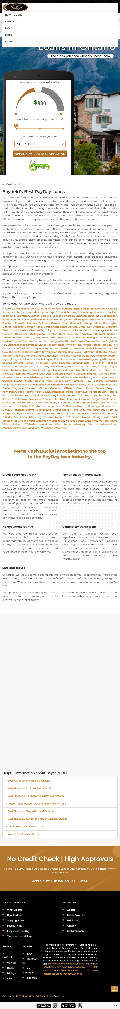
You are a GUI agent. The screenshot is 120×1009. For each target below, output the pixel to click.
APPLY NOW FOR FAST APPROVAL (40, 153)
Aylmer (45, 312)
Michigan (12, 973)
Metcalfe (69, 373)
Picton (6, 395)
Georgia (11, 962)
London (78, 366)
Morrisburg (85, 377)
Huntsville (101, 355)
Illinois (10, 968)
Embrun (100, 341)
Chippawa (51, 330)
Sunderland (39, 413)
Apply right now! (16, 920)
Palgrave (112, 388)
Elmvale (90, 341)
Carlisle (47, 326)
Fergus (87, 344)
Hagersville (74, 352)
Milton (113, 373)
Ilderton (112, 355)
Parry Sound (42, 392)
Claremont (65, 330)
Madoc (27, 370)
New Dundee (55, 381)
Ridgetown (98, 399)
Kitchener (98, 363)
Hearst (90, 355)
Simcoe (105, 402)
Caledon (44, 323)
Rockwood (8, 402)
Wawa (113, 420)
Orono (6, 388)
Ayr (52, 312)
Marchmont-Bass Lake (103, 370)
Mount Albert (101, 377)
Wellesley (31, 424)
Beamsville (8, 316)
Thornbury (111, 413)
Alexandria (19, 308)
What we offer (15, 910)
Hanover (19, 355)
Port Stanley (19, 399)
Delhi (52, 337)
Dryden (6, 341)
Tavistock (62, 413)
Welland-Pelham (12, 424)
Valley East (110, 417)
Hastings (52, 355)
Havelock (64, 355)
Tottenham (73, 417)
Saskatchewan (75, 931)
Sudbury (26, 413)
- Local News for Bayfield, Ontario (25, 826)
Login (8, 35)
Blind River (94, 316)
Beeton (35, 316)
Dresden (112, 337)
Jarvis (64, 359)
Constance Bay (68, 334)
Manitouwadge (42, 370)
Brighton (7, 323)
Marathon (82, 370)
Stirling (57, 410)
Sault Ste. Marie (46, 402)
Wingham (33, 428)
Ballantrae (70, 312)
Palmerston (9, 392)
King (53, 363)
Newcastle (110, 381)
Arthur (6, 312)
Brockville (19, 323)
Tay (72, 413)
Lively (69, 366)
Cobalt (87, 330)
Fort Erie (106, 344)
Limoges (23, 366)
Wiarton (93, 424)
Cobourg (98, 330)
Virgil (32, 420)
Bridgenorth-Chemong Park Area (97, 319)
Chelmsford (9, 330)
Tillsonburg (35, 417)
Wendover (46, 424)
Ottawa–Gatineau (50, 388)
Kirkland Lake (81, 363)
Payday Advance (75, 963)
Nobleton (7, 384)
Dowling (90, 337)
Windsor (22, 428)
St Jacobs (108, 406)
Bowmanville (29, 319)
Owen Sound (84, 388)
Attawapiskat (31, 312)
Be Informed (27, 970)
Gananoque (33, 348)
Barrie (81, 312)
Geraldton (66, 348)
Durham (38, 341)
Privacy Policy (14, 925)
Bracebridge (45, 319)
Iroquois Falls (51, 359)
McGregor (45, 373)
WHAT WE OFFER (14, 8)
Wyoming (60, 428)
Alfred (30, 308)
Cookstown (86, 334)
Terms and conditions (19, 936)
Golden (102, 348)
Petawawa (81, 392)
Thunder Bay (10, 417)
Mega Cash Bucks (32, 996)
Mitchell (59, 377)
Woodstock (47, 428)
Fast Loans (56, 973)
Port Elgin (77, 395)
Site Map (32, 978)
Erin (4, 344)
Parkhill (29, 392)
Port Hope (91, 395)
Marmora (20, 373)
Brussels (32, 323)
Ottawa (68, 388)
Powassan (35, 399)
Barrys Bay (92, 312)
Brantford (71, 319)
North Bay (21, 384)
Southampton (49, 406)
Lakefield (112, 363)
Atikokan (16, 312)
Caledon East (59, 323)
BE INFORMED (12, 21)
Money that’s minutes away (82, 474)
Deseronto (63, 337)
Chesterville (36, 330)
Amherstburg (64, 308)
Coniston (51, 334)
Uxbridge (97, 417)
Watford (103, 420)
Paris (21, 392)
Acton (8, 308)
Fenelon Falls (73, 344)
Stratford (98, 410)
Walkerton (42, 420)
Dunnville (27, 341)
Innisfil (28, 359)
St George (94, 406)
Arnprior (112, 308)
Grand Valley (33, 352)
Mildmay (92, 373)
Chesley (23, 330)
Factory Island (55, 344)
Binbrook (69, 316)
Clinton (77, 330)
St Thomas (17, 410)
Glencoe (79, 348)
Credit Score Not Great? (19, 474)
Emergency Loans (71, 970)
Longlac (102, 366)
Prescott (47, 399)
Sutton (51, 413)
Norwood (44, 384)
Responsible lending (18, 931)
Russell (21, 402)
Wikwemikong (109, 424)
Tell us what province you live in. (40, 136)
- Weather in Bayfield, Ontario (23, 834)
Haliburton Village (106, 352)
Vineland (23, 420)
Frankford (19, 348)
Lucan (5, 370)
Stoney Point (70, 410)
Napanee (39, 381)
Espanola (13, 344)
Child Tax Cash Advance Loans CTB (70, 967)
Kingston (64, 363)
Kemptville (101, 359)
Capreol (7, 326)
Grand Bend (16, 352)
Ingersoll (7, 359)
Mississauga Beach (41, 377)
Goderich (91, 348)
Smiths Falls (20, 406)
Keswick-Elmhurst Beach (17, 363)
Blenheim (81, 316)
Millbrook (104, 373)
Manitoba (72, 920)
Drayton (101, 337)
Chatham (111, 326)
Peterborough (97, 392)
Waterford (91, 420)
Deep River (41, 337)
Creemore (8, 337)
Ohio (9, 978)
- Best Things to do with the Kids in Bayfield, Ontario (36, 819)
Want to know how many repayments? (40, 119)
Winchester (9, 428)
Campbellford (92, 323)
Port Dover (63, 395)
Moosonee (71, 377)
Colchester (21, 334)
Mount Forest (22, 381)
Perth (69, 392)
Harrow (41, 355)
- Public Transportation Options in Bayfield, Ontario (36, 803)
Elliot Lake (70, 341)
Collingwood (37, 334)
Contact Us (29, 961)
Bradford (59, 319)
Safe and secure (13, 567)
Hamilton (7, 355)
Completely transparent (79, 526)
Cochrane (111, 330)
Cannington (110, 323)
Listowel (43, 366)
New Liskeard (94, 381)
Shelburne (93, 402)
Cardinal (18, 326)
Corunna (112, 334)
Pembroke (58, 392)
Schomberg (65, 402)
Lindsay (33, 366)
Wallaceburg (56, 420)
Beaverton (23, 316)
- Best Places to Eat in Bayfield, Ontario (29, 788)
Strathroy (111, 410)
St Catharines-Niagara (72, 406)
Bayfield (112, 312)
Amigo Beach (81, 308)
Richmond (84, 399)
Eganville (59, 341)
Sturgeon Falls (10, 413)
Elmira (81, 341)
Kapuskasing (86, 359)
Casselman (60, 326)
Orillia (82, 384)
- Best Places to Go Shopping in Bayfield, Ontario (35, 796)
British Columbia (76, 915)
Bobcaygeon (109, 316)
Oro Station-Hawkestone (102, 384)
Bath (103, 312)
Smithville (34, 406)
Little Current (57, 366)
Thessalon (98, 413)
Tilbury (23, 417)
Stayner (30, 410)
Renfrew (72, 399)
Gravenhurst (49, 352)
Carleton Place (33, 326)
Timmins (48, 417)
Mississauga (22, 377)
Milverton (7, 377)
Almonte (50, 308)
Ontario (71, 925)
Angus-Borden (98, 308)
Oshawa (31, 388)
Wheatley (79, 424)
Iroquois (38, 359)
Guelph (62, 352)
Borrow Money (56, 963)
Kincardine (42, 363)
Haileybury (89, 352)
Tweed (86, 417)
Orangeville (71, 384)
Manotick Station (63, 370)
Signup (9, 41)
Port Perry (105, 395)
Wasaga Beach (74, 420)
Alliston (39, 308)
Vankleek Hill (9, 420)
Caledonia (76, 323)
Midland (81, 373)
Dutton (48, 341)
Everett (32, 344)
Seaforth (79, 402)
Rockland (111, 399)
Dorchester (77, 337)
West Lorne (62, 424)
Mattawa (32, 373)
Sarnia (30, 402)
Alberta (71, 910)
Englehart (111, 341)
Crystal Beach (24, 337)
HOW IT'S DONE (13, 14)
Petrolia (112, 392)
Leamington (9, 366)
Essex (23, 344)
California (7, 957)
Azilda (59, 312)
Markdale (7, 373)
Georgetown (50, 348)
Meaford (58, 373)
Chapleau (98, 326)
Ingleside (18, 359)
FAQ (7, 28)
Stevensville (44, 410)
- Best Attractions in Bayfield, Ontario (28, 780)
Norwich (33, 384)
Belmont (58, 316)
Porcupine (31, 395)
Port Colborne (46, 395)
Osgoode (18, 388)
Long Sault (90, 366)
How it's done (14, 915)
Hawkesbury (78, 355)
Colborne (7, 334)
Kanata (73, 359)
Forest (96, 344)
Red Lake (60, 399)
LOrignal (112, 366)
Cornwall (100, 334)
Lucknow (16, 370)
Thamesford (82, 413)
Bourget (16, 319)
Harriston (31, 355)
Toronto (59, 417)
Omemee (57, 384)
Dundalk (16, 341)
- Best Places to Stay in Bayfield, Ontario (30, 811)
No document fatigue (17, 526)
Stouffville (86, 410)
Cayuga (72, 326)
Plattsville (17, 395)
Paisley (100, 388)
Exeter (42, 344)
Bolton (6, 319)
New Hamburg (74, 381)
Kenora (113, 359)
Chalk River (85, 326)
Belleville (46, 316)
